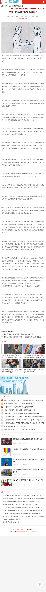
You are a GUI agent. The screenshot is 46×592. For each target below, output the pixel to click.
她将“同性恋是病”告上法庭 (11, 519)
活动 (32, 529)
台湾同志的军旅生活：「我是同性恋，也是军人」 (19, 430)
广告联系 (20, 529)
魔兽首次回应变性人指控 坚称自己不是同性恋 (27, 439)
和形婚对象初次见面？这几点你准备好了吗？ (21, 334)
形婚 (9, 332)
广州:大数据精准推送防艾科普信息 (14, 426)
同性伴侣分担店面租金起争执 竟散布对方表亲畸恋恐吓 (21, 501)
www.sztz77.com (32, 532)
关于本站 (15, 529)
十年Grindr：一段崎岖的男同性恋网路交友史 (17, 407)
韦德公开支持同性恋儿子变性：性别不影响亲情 (28, 480)
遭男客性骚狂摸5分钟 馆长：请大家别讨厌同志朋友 (20, 504)
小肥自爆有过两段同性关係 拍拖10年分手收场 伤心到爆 (21, 507)
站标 (29, 529)
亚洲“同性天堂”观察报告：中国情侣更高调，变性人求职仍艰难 (23, 516)
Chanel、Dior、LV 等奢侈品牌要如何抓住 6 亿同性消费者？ (22, 513)
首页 (2, 6)
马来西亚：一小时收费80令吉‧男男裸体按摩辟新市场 (20, 413)
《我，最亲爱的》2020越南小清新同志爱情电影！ (19, 410)
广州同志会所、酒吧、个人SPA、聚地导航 (16, 404)
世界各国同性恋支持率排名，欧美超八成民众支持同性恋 (24, 337)
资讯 (6, 6)
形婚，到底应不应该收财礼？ (17, 6)
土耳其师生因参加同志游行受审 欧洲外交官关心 (28, 449)
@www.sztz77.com (23, 18)
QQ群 (25, 529)
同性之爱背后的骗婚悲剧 (11, 522)
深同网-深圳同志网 (21, 532)
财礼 (11, 332)
